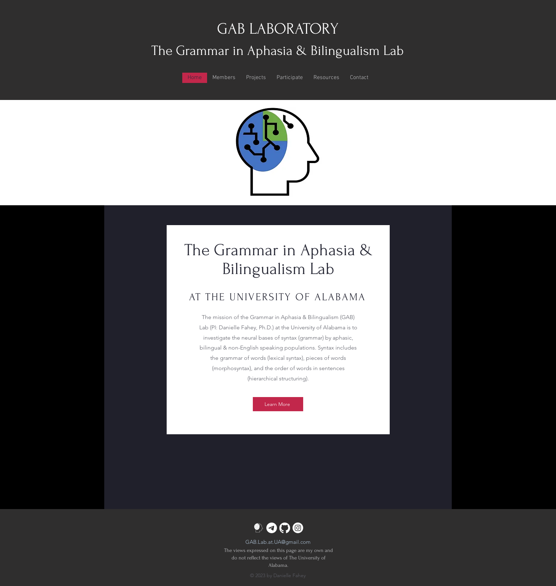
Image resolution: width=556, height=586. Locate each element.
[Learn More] (278, 404)
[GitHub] (284, 528)
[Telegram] (271, 528)
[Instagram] (298, 528)
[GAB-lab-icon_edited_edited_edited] (258, 528)
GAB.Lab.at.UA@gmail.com (278, 541)
